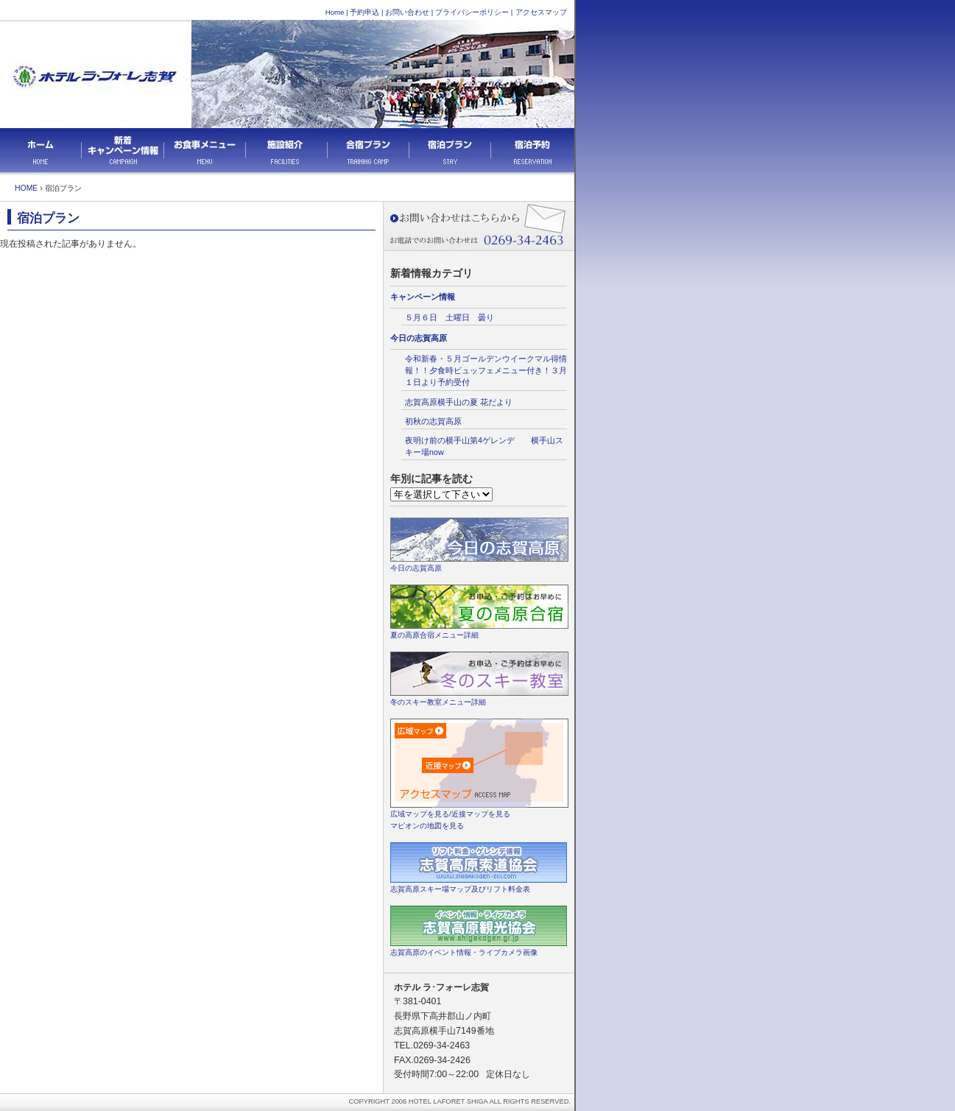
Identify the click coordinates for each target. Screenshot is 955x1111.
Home (335, 12)
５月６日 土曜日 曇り (449, 317)
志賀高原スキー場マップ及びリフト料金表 (460, 889)
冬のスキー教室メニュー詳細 (438, 702)
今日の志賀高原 (418, 338)
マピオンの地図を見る (427, 826)
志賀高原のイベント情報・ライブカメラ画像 (464, 952)
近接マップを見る (480, 814)
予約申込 (364, 12)
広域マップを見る (419, 814)
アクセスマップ (541, 12)
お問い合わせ (407, 12)
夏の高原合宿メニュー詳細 (434, 635)
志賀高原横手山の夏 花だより (463, 402)
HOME (26, 188)
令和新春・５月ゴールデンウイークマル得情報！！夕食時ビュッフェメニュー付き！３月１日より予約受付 (486, 370)
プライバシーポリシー (472, 12)
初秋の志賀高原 (433, 421)
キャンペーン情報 (422, 296)
